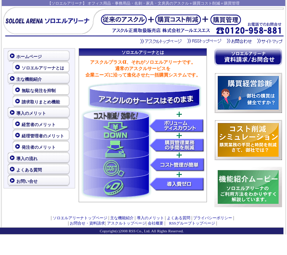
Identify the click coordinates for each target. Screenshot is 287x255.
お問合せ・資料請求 (87, 223)
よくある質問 (29, 170)
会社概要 (155, 223)
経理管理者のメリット (43, 136)
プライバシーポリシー (212, 218)
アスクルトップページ (126, 223)
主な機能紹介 (29, 79)
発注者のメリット (39, 147)
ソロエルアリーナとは (43, 68)
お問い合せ (27, 181)
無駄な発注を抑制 (39, 90)
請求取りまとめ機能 (41, 102)
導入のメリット (31, 113)
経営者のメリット (39, 124)
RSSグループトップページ (190, 223)
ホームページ (29, 56)
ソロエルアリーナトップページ (80, 218)
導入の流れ (27, 158)
